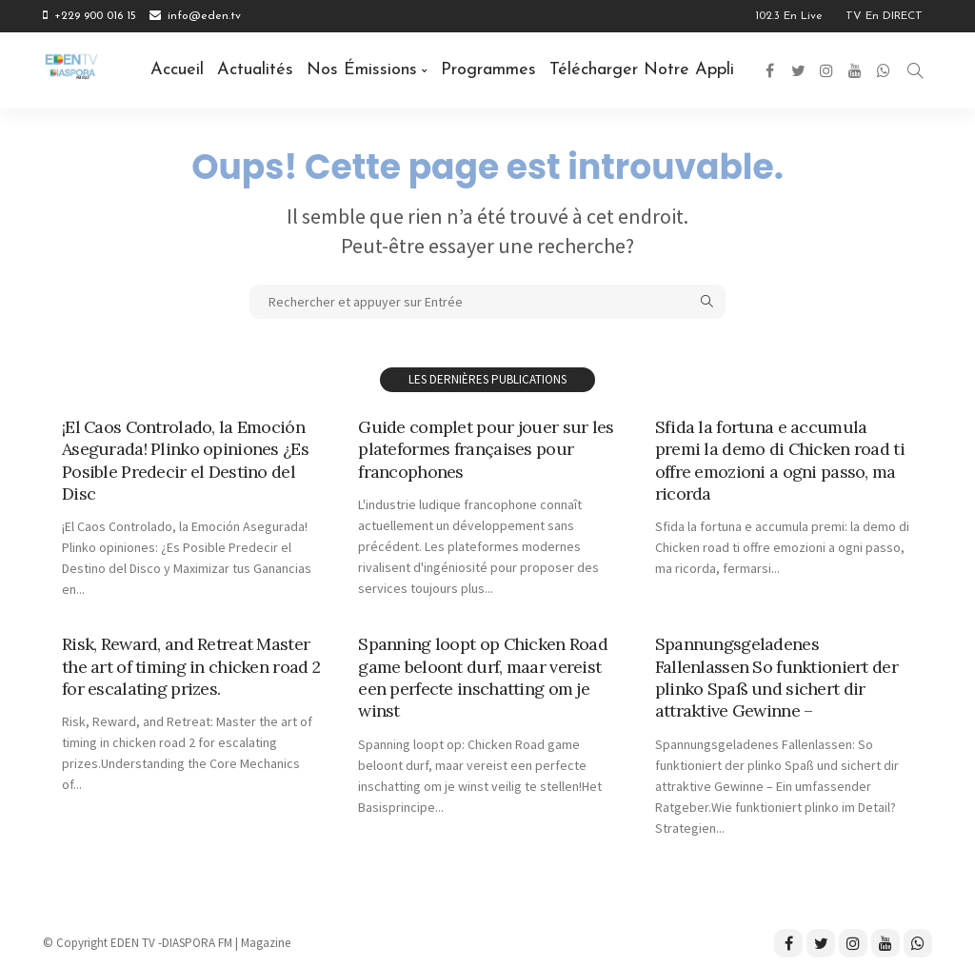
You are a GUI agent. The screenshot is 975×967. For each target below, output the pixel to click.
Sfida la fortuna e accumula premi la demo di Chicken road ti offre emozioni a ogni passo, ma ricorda (780, 460)
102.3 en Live (789, 16)
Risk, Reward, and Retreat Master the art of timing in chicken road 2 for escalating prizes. (185, 666)
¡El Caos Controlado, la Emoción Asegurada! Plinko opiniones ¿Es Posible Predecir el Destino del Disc (185, 460)
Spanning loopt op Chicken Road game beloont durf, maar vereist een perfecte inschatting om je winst (482, 677)
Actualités (255, 70)
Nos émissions (362, 70)
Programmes (488, 70)
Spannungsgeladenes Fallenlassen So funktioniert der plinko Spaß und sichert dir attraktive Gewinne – (776, 677)
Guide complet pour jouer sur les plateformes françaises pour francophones (485, 449)
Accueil (177, 70)
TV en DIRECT (884, 16)
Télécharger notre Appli (641, 70)
